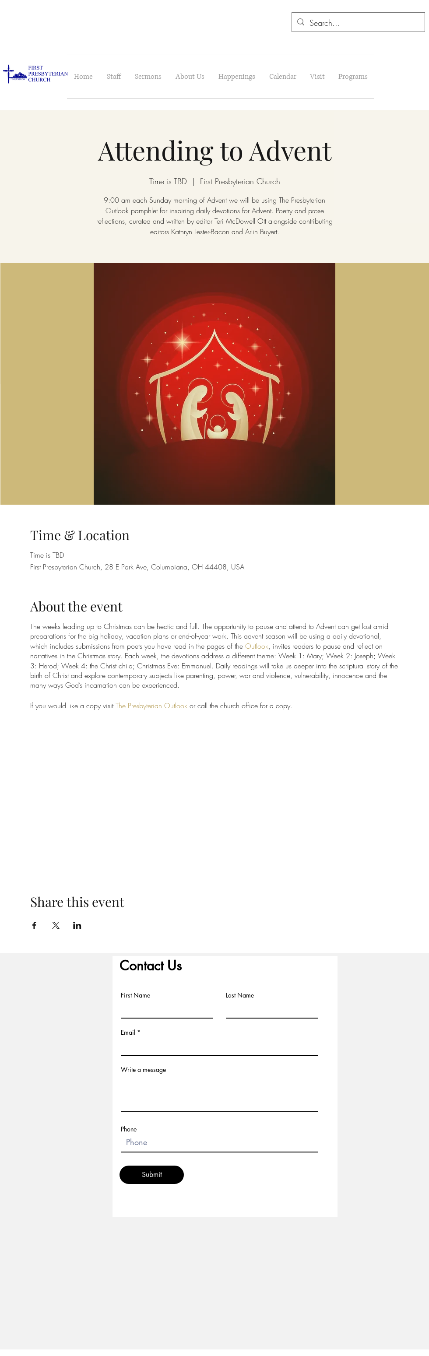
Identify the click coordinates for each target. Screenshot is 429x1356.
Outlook (256, 646)
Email (128, 1032)
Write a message (143, 1070)
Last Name (240, 995)
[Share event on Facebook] (34, 925)
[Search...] (357, 23)
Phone (129, 1129)
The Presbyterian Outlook (151, 705)
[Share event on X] (56, 925)
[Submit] (152, 1175)
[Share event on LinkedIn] (77, 925)
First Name (135, 995)
